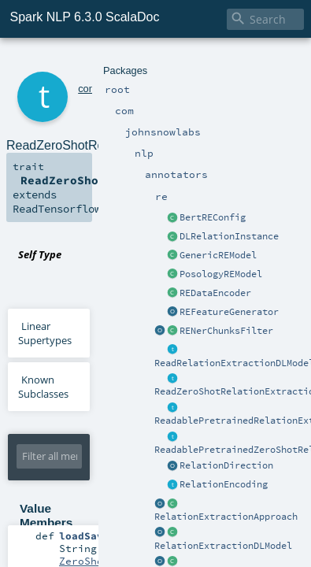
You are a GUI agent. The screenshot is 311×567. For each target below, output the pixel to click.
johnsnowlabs (109, 61)
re (213, 61)
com (66, 61)
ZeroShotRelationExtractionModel (156, 481)
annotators (182, 61)
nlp (149, 61)
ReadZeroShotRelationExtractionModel (210, 203)
